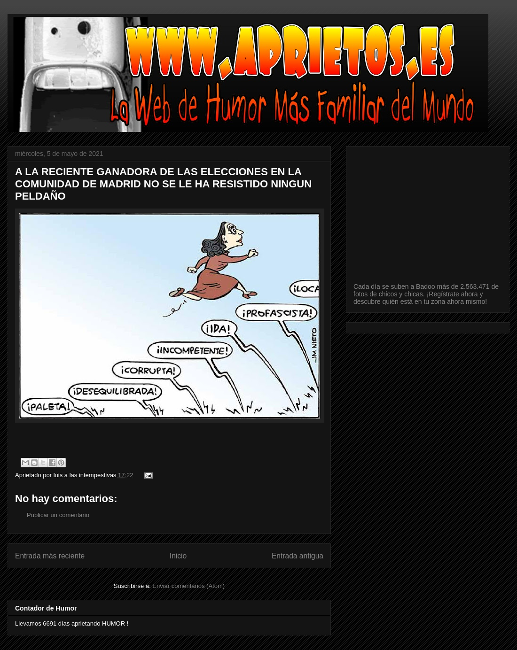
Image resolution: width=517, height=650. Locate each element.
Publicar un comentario (58, 514)
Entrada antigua (297, 556)
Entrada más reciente (50, 556)
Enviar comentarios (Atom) (188, 585)
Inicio (178, 556)
